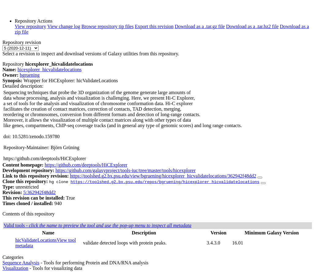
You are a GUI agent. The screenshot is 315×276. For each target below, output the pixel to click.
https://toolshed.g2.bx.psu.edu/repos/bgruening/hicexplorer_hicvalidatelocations (164, 181)
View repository (30, 26)
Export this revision (154, 26)
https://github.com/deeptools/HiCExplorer (86, 164)
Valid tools (98, 225)
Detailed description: (23, 86)
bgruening (30, 75)
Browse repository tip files (108, 26)
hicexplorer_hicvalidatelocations (49, 69)
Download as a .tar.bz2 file (252, 26)
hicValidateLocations (36, 240)
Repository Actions (33, 21)
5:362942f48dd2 (39, 192)
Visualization (15, 268)
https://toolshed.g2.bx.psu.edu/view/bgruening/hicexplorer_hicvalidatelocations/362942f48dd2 (163, 175)
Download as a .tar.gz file (200, 26)
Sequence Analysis (20, 262)
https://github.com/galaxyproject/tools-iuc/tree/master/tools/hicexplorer (125, 170)
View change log (63, 26)
